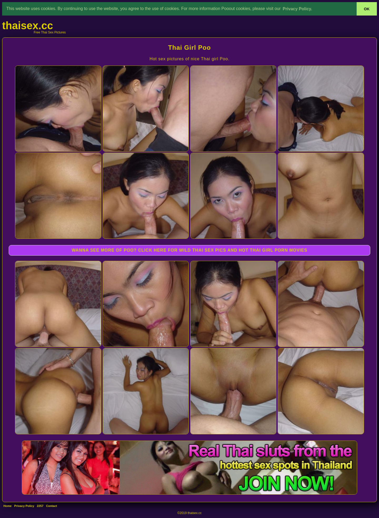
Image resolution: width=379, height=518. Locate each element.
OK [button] (367, 9)
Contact (51, 505)
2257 (40, 505)
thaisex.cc (27, 25)
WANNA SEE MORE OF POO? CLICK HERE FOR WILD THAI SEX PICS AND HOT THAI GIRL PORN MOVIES (189, 250)
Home (7, 505)
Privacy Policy (24, 505)
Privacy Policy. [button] (297, 9)
